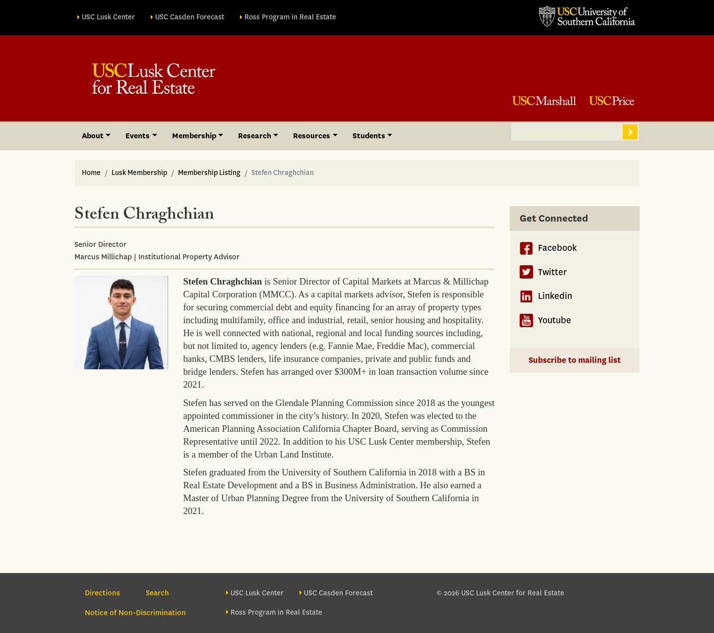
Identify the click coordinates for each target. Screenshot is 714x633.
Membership (194, 136)
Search (630, 131)
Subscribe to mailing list (575, 360)
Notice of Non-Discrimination (135, 613)
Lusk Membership (139, 172)
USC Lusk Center (108, 17)
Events (137, 136)
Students (369, 136)
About (93, 136)
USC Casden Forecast (189, 17)
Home (91, 172)
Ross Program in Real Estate (290, 17)
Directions (102, 593)
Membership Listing (209, 172)
